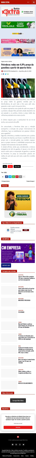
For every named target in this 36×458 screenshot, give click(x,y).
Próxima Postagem (30, 181)
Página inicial (4, 61)
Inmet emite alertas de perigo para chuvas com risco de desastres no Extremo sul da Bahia (26, 291)
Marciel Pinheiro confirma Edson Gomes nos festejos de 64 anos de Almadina (26, 325)
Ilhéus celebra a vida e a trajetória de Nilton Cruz (24, 372)
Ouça (5, 166)
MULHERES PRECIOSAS (24, 300)
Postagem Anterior (6, 181)
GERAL (10, 61)
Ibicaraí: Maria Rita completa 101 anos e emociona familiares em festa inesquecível (26, 278)
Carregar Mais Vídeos (18, 400)
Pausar (10, 166)
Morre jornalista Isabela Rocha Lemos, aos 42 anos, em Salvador (26, 361)
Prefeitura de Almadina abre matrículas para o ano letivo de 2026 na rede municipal (26, 337)
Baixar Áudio (17, 166)
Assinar (18, 427)
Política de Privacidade (7, 456)
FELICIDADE (21, 312)
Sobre (22, 456)
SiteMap (32, 456)
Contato (27, 456)
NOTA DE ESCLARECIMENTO (25, 383)
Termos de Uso (16, 456)
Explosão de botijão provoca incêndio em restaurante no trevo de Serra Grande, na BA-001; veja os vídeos (26, 350)
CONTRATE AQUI (6, 265)
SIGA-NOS (25, 230)
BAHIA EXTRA (5, 2)
